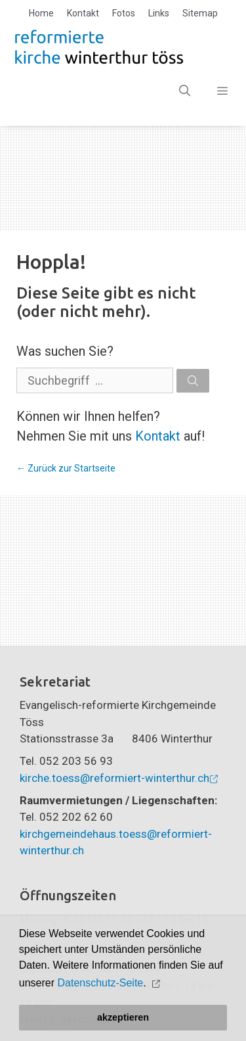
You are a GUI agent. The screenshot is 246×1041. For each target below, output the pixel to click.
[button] (157, 983)
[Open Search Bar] (185, 91)
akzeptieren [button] (123, 1017)
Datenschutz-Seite (101, 982)
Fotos (123, 13)
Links (158, 13)
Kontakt (83, 13)
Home (41, 13)
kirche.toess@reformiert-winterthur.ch (114, 778)
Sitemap (200, 13)
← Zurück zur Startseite (65, 468)
